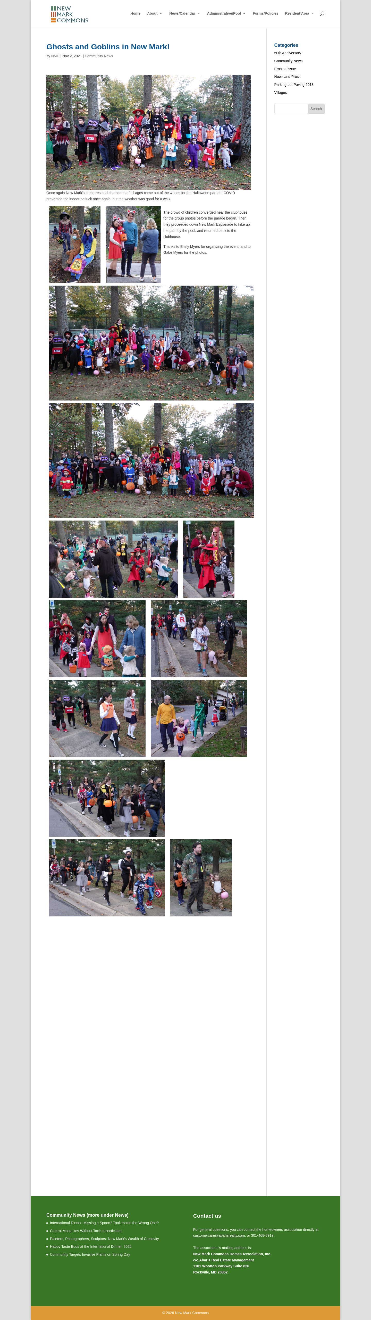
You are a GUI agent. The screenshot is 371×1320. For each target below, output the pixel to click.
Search (316, 109)
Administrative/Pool (224, 13)
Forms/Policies (266, 13)
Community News (99, 56)
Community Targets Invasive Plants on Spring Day (90, 1254)
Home (135, 13)
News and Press (287, 77)
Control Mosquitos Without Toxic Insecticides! (86, 1231)
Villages (280, 92)
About (152, 13)
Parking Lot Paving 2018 (294, 85)
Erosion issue (285, 69)
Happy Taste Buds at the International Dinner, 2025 (91, 1246)
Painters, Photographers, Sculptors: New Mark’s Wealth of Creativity (104, 1239)
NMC (55, 56)
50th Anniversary (287, 53)
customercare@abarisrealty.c (216, 1235)
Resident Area (297, 13)
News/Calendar (182, 13)
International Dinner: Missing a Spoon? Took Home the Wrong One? (104, 1223)
